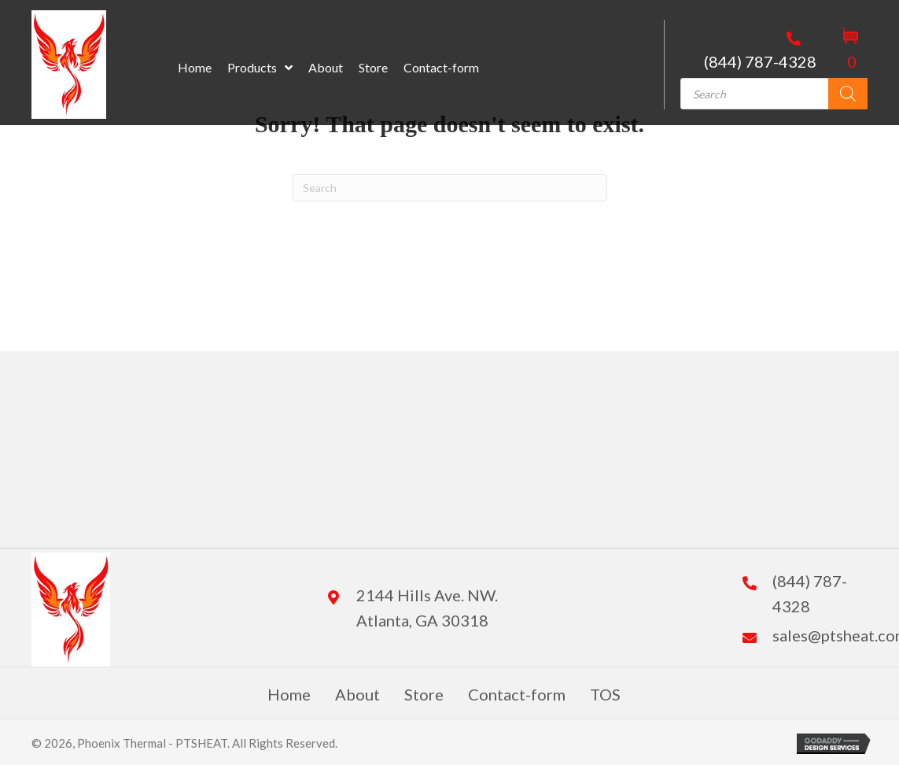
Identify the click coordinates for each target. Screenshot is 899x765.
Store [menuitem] (424, 694)
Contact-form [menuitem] (517, 694)
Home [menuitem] (289, 694)
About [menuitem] (357, 694)
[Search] (848, 93)
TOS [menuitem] (605, 694)
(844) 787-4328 (760, 61)
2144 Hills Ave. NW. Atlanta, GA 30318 (427, 608)
